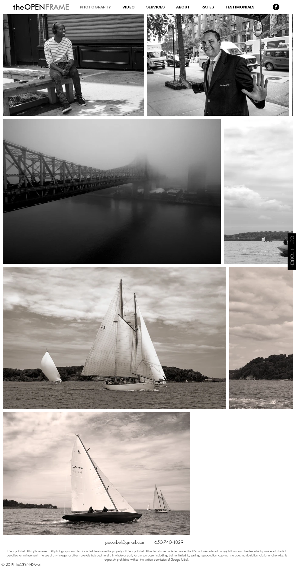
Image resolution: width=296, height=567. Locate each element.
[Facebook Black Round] (276, 7)
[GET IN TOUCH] (292, 251)
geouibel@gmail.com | (129, 542)
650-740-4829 (168, 542)
